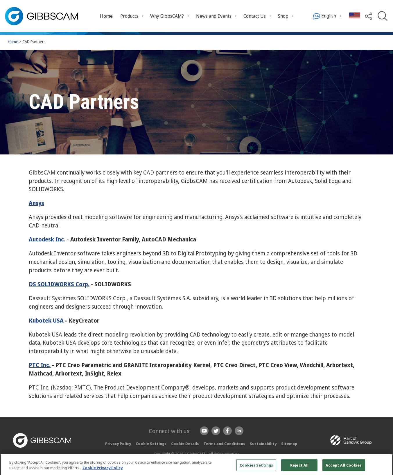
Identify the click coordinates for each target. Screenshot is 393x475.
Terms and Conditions (224, 443)
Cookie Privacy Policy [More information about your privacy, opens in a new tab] (102, 470)
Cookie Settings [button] (151, 443)
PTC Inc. (40, 365)
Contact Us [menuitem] (254, 16)
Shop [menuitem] (283, 16)
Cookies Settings (256, 467)
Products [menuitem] (129, 16)
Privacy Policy (118, 443)
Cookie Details (185, 443)
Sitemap (289, 443)
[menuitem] (106, 16)
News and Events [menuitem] (214, 16)
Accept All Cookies (344, 467)
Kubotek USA (46, 320)
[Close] (383, 467)
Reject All (299, 467)
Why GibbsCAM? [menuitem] (167, 16)
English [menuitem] (324, 16)
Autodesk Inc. (47, 239)
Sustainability (263, 443)
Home (106, 16)
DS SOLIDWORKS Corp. (59, 284)
